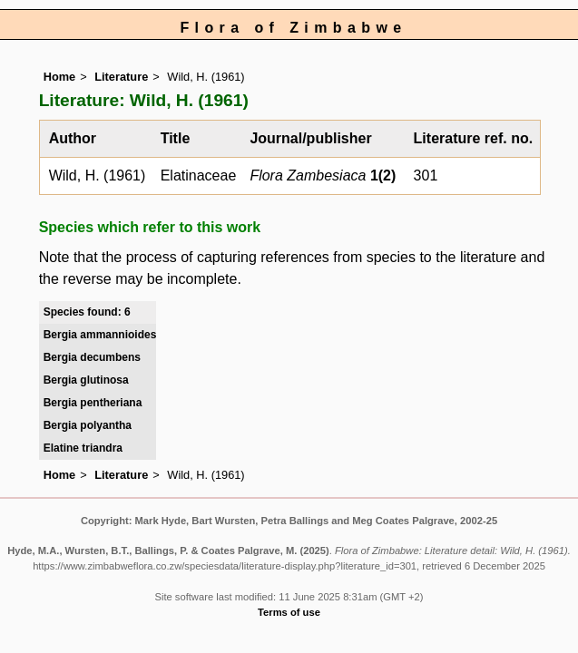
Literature (121, 76)
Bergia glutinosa (86, 380)
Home (60, 76)
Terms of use (289, 612)
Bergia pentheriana (93, 402)
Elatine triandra (83, 448)
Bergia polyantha (88, 425)
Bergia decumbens (92, 357)
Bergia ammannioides (100, 334)
